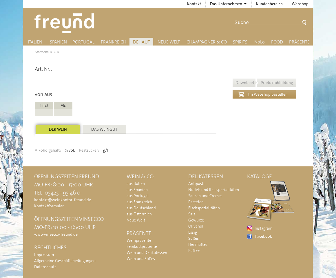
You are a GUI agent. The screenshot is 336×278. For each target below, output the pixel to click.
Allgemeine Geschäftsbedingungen (65, 260)
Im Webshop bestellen (263, 93)
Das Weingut (104, 129)
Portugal (83, 42)
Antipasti (196, 183)
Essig (192, 232)
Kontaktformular (49, 205)
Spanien (58, 42)
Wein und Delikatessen (147, 252)
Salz (191, 214)
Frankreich (113, 42)
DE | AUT (141, 42)
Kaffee (194, 250)
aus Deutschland (141, 207)
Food (277, 42)
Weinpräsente (139, 240)
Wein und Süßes (141, 258)
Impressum (44, 254)
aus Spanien (137, 189)
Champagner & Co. (207, 42)
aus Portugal (138, 195)
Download (264, 82)
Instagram (263, 228)
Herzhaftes (197, 244)
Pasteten (196, 201)
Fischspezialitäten (204, 207)
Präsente (299, 42)
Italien (35, 42)
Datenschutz (45, 266)
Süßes (193, 238)
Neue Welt (169, 42)
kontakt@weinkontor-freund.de (62, 199)
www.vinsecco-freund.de (56, 234)
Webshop (300, 3)
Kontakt (194, 3)
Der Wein (58, 129)
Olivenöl (195, 226)
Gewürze (196, 220)
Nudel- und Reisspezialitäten (213, 189)
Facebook (263, 236)
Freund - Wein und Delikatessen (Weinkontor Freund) (65, 23)
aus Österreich (139, 214)
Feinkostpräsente (142, 246)
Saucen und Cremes (205, 195)
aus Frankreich (139, 201)
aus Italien (136, 183)
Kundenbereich (269, 3)
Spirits (240, 42)
